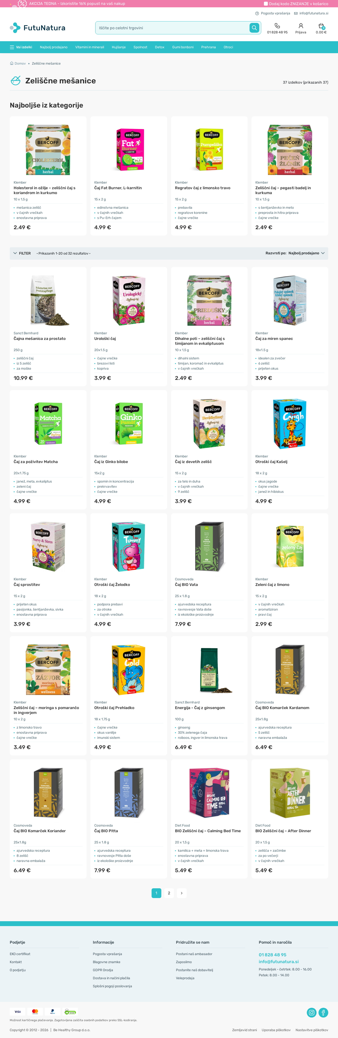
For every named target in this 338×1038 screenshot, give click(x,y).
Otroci (228, 47)
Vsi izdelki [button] (21, 47)
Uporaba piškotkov (276, 1030)
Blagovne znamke (106, 962)
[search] (178, 27)
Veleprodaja (185, 978)
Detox (159, 47)
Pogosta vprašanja (272, 13)
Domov (18, 63)
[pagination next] (182, 893)
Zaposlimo (184, 962)
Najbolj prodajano (54, 47)
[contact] (277, 27)
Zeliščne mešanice (46, 63)
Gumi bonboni (182, 47)
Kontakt (16, 962)
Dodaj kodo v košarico (298, 3)
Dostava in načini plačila (111, 978)
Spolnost (140, 47)
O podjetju (18, 970)
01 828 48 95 (272, 955)
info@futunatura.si (311, 13)
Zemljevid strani (244, 1030)
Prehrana (208, 47)
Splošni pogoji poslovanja (112, 986)
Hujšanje (119, 47)
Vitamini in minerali (89, 47)
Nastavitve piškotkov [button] (312, 1030)
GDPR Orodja (103, 970)
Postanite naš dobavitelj (194, 970)
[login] (300, 27)
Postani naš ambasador (194, 954)
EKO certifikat (20, 954)
